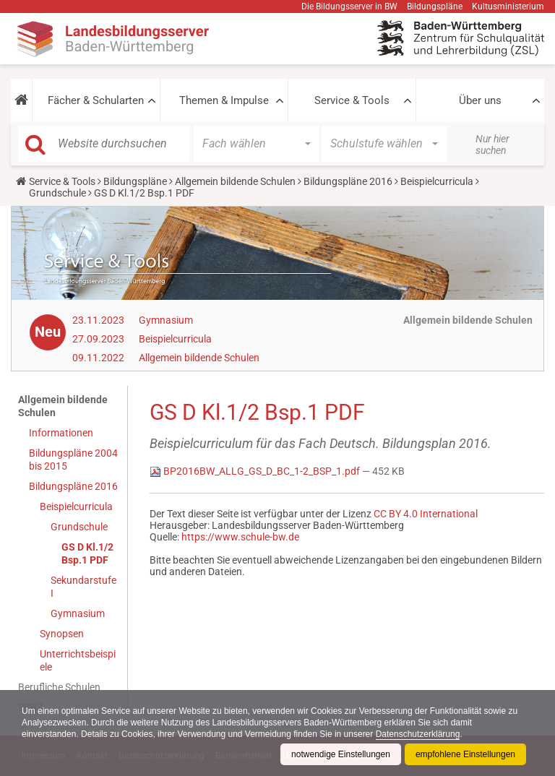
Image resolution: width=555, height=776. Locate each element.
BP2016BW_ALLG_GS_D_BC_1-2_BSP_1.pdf (256, 471)
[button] (21, 100)
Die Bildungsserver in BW (349, 6)
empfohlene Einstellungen (465, 754)
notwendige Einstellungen (340, 754)
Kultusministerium (508, 6)
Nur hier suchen (492, 144)
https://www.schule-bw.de (240, 537)
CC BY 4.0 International (426, 514)
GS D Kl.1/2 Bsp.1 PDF (87, 553)
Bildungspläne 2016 (348, 181)
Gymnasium (166, 320)
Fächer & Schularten (96, 100)
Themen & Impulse (224, 100)
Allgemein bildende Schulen (235, 181)
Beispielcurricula (436, 181)
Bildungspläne (434, 6)
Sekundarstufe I (83, 586)
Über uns (480, 100)
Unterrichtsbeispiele (78, 660)
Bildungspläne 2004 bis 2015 (73, 459)
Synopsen (62, 633)
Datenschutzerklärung (418, 734)
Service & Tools (352, 100)
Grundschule (57, 193)
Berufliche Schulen (59, 687)
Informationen (61, 433)
